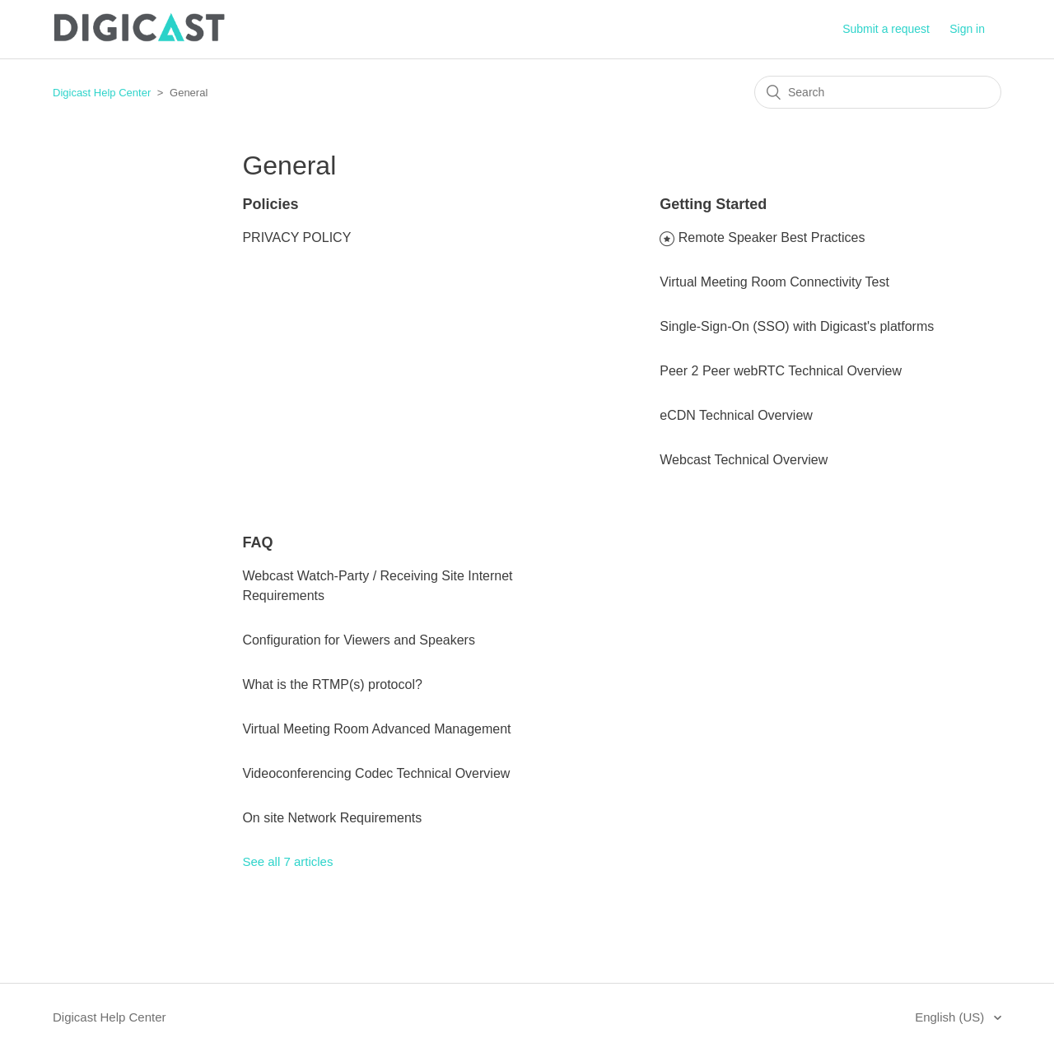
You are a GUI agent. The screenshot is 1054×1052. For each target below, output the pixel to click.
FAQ (257, 542)
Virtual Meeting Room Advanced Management (376, 729)
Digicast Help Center (102, 92)
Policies (270, 204)
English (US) (951, 1017)
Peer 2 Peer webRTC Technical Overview (781, 371)
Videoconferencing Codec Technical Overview (376, 773)
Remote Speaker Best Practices (772, 237)
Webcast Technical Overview (744, 460)
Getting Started (713, 204)
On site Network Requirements (332, 818)
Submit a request (886, 28)
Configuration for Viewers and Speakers (358, 640)
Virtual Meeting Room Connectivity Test (774, 282)
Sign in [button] (967, 28)
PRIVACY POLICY (296, 237)
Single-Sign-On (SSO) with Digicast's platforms (797, 326)
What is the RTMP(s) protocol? (332, 684)
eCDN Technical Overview (736, 415)
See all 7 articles (287, 861)
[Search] (877, 92)
